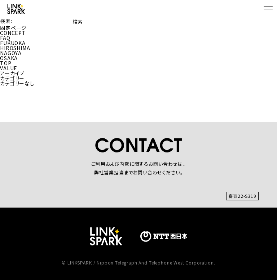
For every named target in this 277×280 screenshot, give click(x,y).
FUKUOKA (13, 42)
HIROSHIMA (15, 48)
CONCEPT (13, 32)
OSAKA (9, 58)
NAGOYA (11, 53)
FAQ (5, 37)
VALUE (8, 68)
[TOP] (16, 9)
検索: (6, 21)
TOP (6, 63)
